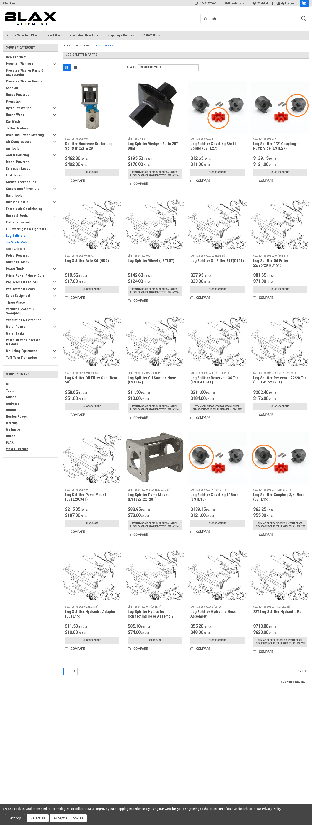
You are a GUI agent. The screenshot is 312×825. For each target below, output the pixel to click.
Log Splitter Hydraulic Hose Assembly (213, 626)
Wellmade (13, 429)
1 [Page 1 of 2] (67, 686)
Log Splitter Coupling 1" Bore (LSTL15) (214, 506)
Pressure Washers (19, 64)
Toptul (10, 390)
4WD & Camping (17, 155)
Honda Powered (17, 95)
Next (303, 686)
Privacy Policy (271, 809)
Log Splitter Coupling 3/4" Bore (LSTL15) (279, 506)
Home (66, 45)
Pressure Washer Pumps (24, 81)
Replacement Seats (20, 289)
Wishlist (259, 3)
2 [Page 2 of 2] (74, 686)
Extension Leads (18, 169)
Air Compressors (18, 142)
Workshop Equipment (21, 351)
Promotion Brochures (85, 35)
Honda (10, 436)
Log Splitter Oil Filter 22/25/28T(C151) (270, 265)
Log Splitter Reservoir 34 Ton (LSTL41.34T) (214, 386)
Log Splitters (15, 236)
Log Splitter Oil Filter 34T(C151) (217, 263)
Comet (11, 397)
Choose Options (217, 172)
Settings (15, 818)
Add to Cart (92, 172)
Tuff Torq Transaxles (21, 358)
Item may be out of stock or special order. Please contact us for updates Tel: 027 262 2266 (155, 175)
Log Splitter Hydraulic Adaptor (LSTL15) (90, 626)
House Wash (15, 115)
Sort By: (131, 67)
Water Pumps (15, 327)
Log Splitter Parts (17, 242)
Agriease (13, 403)
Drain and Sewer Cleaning (25, 135)
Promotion (13, 101)
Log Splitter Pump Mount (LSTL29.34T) (85, 506)
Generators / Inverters (22, 189)
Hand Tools (14, 195)
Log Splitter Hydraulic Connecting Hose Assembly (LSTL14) (150, 628)
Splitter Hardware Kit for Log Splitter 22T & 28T (88, 145)
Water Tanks (15, 333)
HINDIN (11, 410)
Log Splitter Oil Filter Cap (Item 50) (91, 386)
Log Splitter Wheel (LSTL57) (151, 263)
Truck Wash (54, 35)
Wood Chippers (15, 249)
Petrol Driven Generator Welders (24, 342)
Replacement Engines (22, 282)
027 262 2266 (205, 3)
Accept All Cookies (68, 818)
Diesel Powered (17, 162)
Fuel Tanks (14, 175)
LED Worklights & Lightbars (26, 229)
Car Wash (13, 122)
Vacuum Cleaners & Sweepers (20, 311)
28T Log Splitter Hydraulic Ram (279, 623)
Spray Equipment (18, 296)
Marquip (12, 423)
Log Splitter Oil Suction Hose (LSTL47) (152, 386)
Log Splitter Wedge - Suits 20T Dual (153, 145)
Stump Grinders (17, 262)
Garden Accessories (21, 182)
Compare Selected (293, 696)
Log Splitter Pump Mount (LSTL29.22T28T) (148, 506)
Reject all (38, 818)
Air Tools (12, 148)
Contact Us (151, 35)
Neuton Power (16, 416)
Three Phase (15, 302)
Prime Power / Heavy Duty (25, 275)
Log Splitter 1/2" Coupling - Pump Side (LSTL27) (275, 145)
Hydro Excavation (18, 108)
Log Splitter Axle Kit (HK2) (87, 263)
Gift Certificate (233, 3)
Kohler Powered (18, 222)
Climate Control (17, 202)
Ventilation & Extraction (23, 320)
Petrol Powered (17, 255)
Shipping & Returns (120, 35)
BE (8, 384)
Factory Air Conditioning (24, 209)
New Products (16, 57)
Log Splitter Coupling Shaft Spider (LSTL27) (213, 145)
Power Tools (15, 269)
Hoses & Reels (17, 216)
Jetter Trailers (17, 128)
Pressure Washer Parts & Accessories (24, 72)
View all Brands (17, 449)
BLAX (10, 442)
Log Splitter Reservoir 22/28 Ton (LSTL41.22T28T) (280, 386)
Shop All (12, 88)
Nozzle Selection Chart (22, 35)
